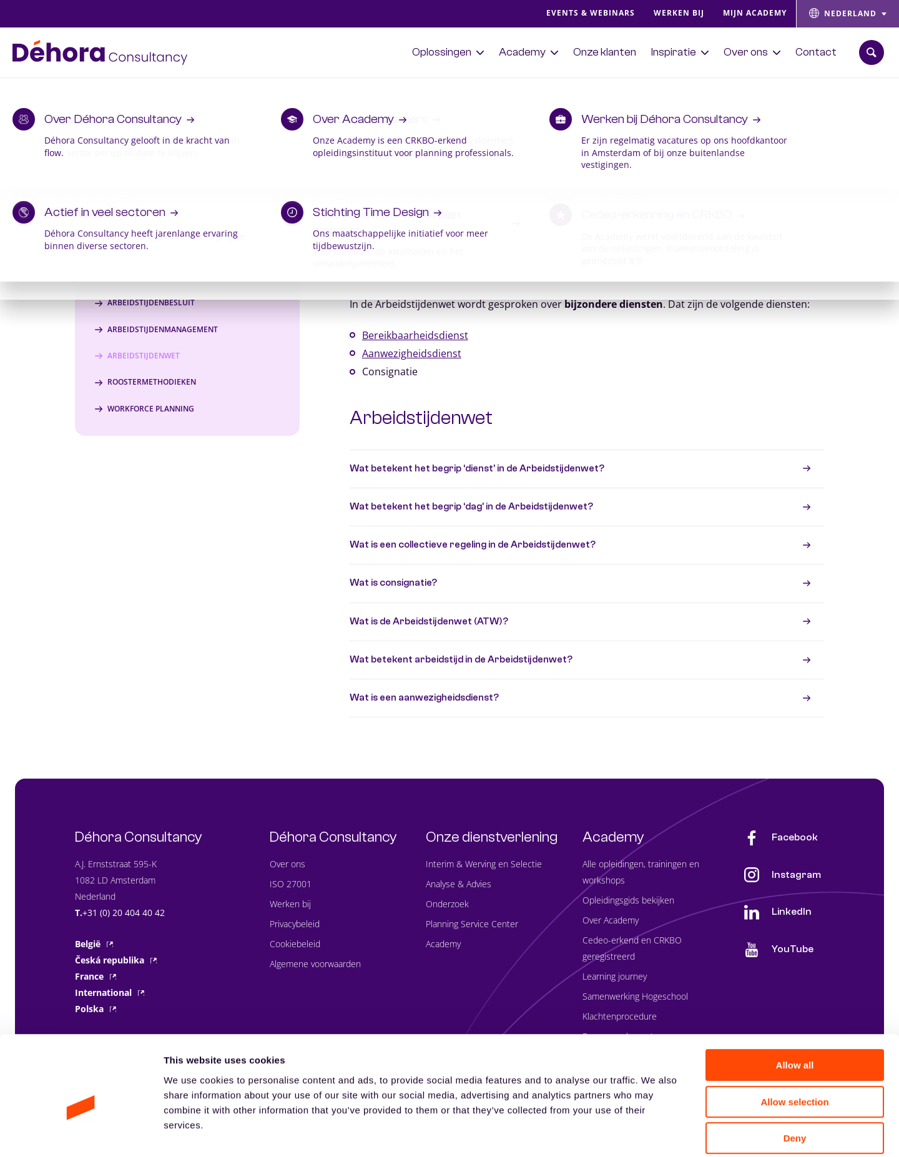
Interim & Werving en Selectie (484, 864)
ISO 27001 (291, 884)
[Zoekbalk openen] (871, 52)
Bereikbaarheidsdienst (415, 335)
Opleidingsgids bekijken (628, 900)
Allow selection (794, 1041)
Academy (443, 944)
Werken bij (290, 904)
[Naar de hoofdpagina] (99, 52)
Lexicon (65, 150)
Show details (655, 1132)
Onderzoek (447, 904)
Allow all (795, 1004)
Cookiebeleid (295, 944)
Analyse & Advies (458, 884)
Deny (795, 1077)
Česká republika (116, 960)
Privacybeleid (295, 924)
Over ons (287, 864)
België (94, 944)
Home (25, 150)
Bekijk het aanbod (767, 89)
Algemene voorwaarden (315, 964)
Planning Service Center (472, 924)
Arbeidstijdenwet (421, 417)
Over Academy (610, 920)
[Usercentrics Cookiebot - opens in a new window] (80, 1132)
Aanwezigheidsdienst (411, 353)
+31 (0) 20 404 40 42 (123, 912)
